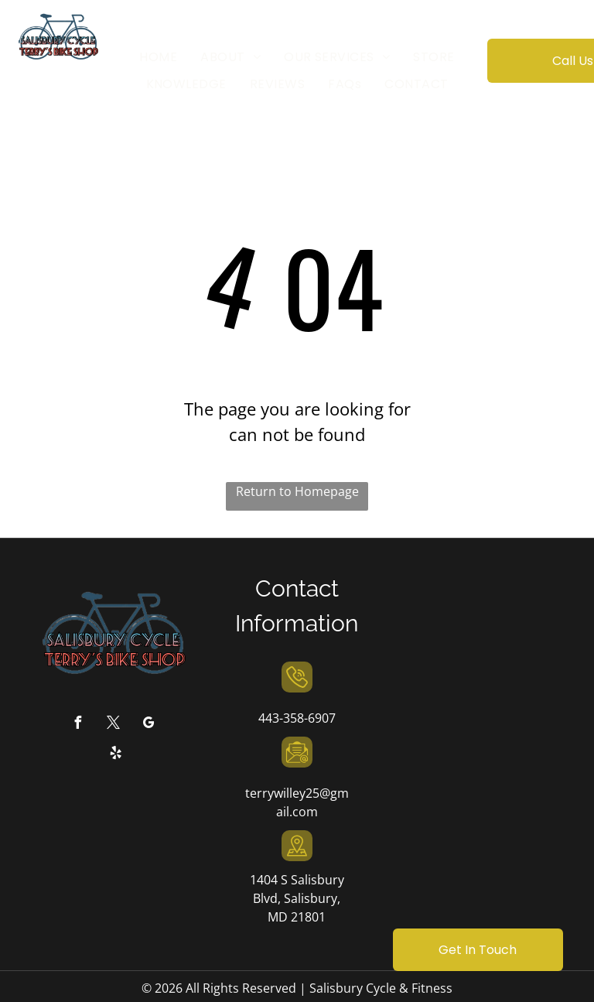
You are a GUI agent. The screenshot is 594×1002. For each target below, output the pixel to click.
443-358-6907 (297, 718)
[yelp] (116, 755)
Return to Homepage (297, 491)
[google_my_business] (148, 725)
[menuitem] (158, 57)
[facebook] (77, 725)
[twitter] (113, 725)
